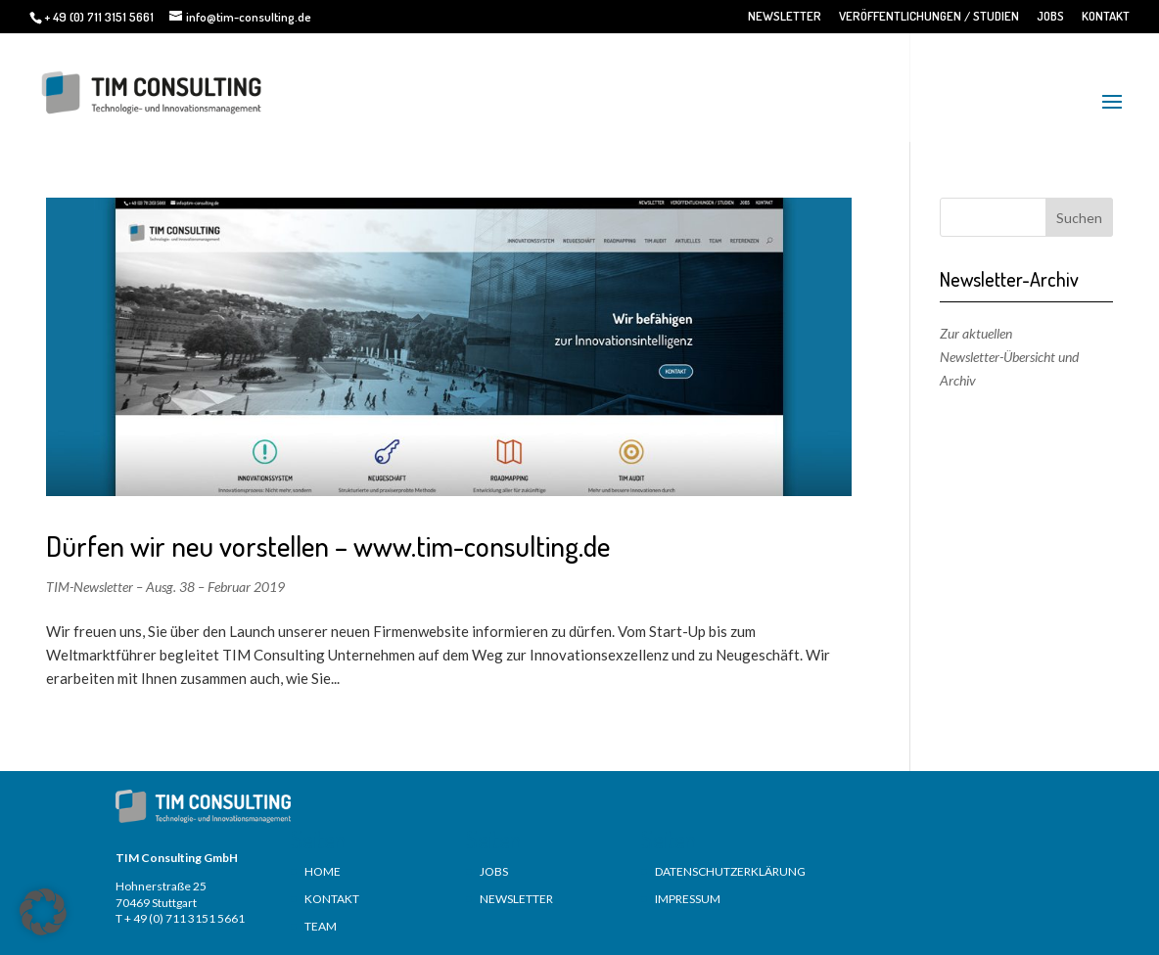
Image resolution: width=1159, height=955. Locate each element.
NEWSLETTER (784, 16)
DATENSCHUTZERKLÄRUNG (730, 871)
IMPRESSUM (687, 898)
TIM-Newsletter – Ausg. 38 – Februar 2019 (165, 586)
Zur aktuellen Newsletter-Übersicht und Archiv (1009, 356)
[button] (43, 912)
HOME (322, 871)
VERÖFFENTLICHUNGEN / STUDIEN (929, 16)
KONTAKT (1106, 16)
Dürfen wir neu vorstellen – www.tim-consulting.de (328, 545)
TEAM (320, 926)
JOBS (1050, 16)
